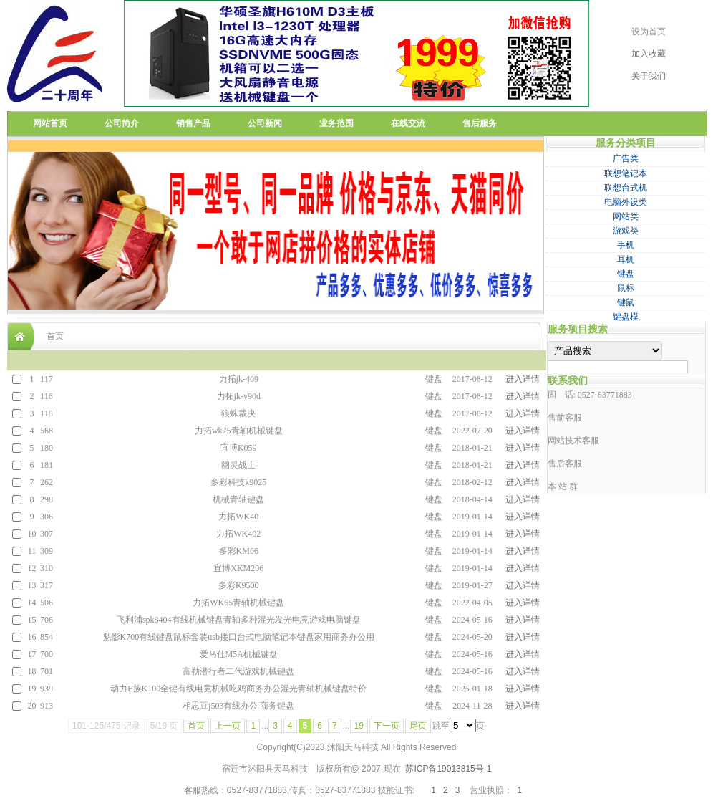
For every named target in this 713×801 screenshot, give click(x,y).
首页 (196, 726)
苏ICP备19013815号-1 (448, 769)
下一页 (386, 726)
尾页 (418, 726)
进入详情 (522, 379)
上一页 (228, 726)
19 (359, 726)
